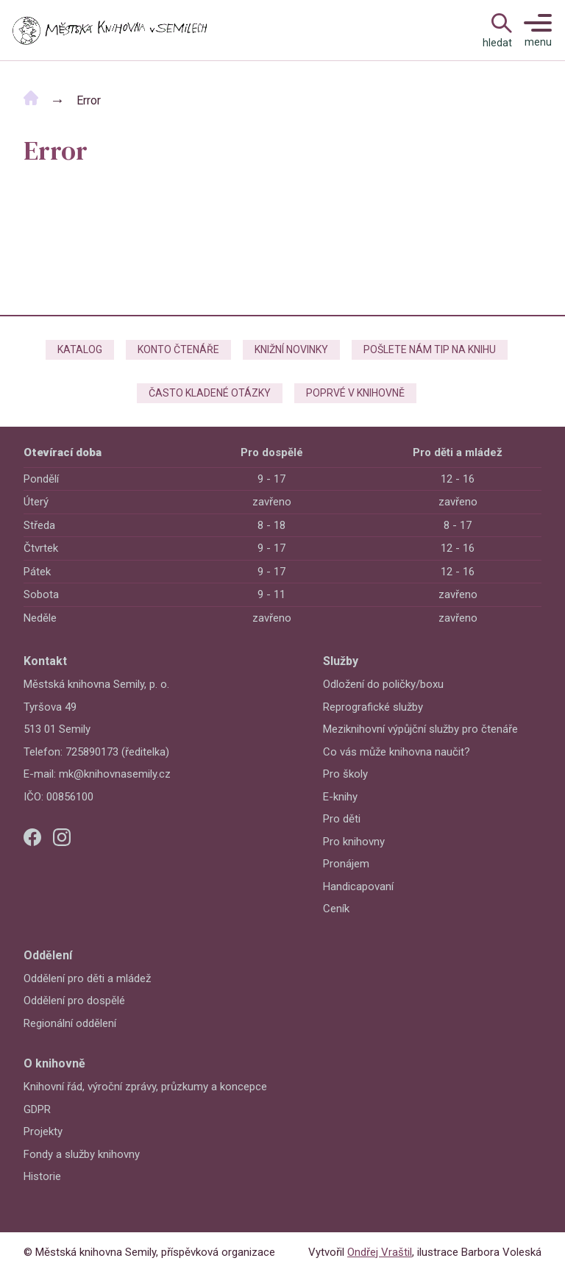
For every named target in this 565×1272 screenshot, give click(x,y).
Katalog (79, 349)
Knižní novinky (291, 349)
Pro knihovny (354, 841)
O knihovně (54, 1063)
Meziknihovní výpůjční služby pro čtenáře (420, 729)
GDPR (37, 1109)
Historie (42, 1176)
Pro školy (345, 774)
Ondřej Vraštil (379, 1252)
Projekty (43, 1131)
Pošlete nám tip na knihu (429, 349)
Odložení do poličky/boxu (383, 684)
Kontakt (45, 661)
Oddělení (48, 955)
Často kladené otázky (210, 393)
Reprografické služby (373, 707)
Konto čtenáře (178, 349)
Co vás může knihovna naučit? (396, 751)
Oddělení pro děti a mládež (87, 978)
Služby (340, 661)
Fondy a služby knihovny (82, 1154)
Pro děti (341, 818)
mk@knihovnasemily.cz (115, 774)
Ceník (336, 908)
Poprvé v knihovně (355, 393)
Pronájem (346, 863)
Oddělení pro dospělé (74, 1000)
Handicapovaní (358, 886)
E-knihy (340, 796)
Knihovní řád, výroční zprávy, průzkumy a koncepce (145, 1086)
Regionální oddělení (70, 1023)
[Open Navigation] (497, 30)
